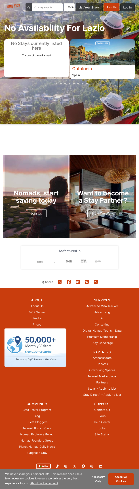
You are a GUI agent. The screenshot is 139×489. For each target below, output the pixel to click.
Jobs (102, 428)
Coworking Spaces (102, 370)
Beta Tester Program (37, 410)
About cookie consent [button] (44, 483)
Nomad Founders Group (37, 440)
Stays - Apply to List (102, 388)
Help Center (102, 422)
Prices (37, 324)
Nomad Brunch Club (37, 428)
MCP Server (37, 312)
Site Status (102, 434)
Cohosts (102, 364)
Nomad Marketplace (102, 376)
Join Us (111, 7)
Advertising (102, 312)
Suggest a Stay (37, 453)
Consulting (102, 324)
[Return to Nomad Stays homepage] (13, 7)
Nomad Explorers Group (37, 434)
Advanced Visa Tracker (102, 306)
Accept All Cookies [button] (121, 479)
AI (102, 318)
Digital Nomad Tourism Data (102, 330)
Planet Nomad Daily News (37, 446)
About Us (37, 306)
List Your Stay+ (89, 7)
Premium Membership (102, 337)
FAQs (102, 416)
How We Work (103, 213)
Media (37, 318)
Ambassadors (102, 358)
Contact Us (102, 410)
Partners (102, 382)
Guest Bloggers (36, 422)
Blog (37, 416)
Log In (127, 7)
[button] (52, 83)
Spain (76, 75)
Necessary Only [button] (98, 479)
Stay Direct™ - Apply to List (102, 394)
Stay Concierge (102, 343)
